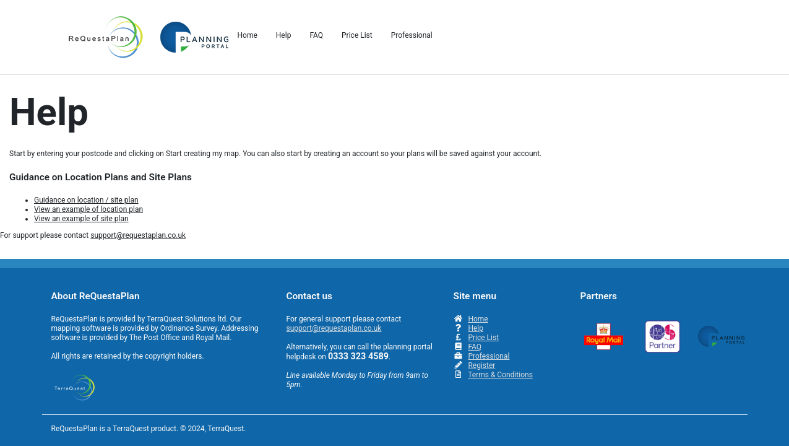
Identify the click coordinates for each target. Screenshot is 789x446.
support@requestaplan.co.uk (138, 235)
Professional (488, 356)
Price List (483, 337)
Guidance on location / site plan (86, 200)
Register (481, 365)
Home (478, 319)
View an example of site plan (81, 218)
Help (475, 328)
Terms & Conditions (500, 374)
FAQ (474, 347)
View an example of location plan (88, 209)
